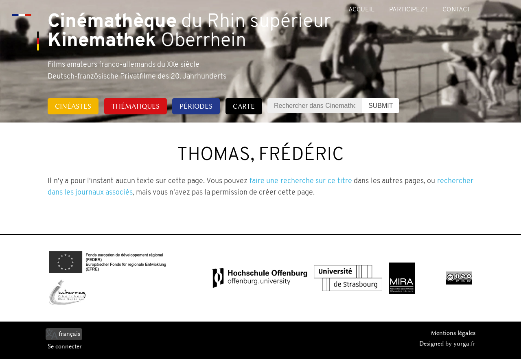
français (69, 333)
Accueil (361, 10)
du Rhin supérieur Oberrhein (189, 32)
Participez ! (408, 10)
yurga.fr (464, 343)
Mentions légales (453, 333)
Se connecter (65, 346)
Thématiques (136, 106)
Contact (456, 10)
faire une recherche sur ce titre (301, 181)
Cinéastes (73, 106)
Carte (244, 106)
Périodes (196, 106)
